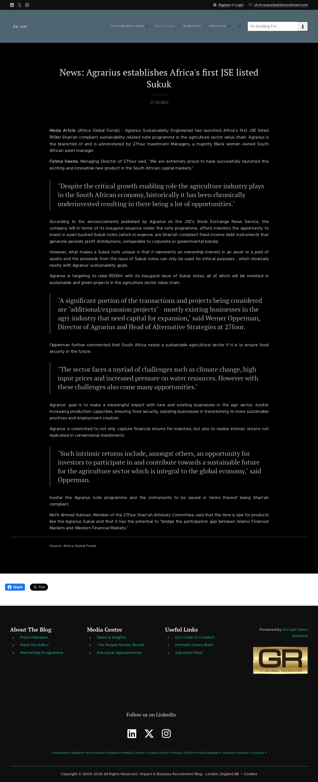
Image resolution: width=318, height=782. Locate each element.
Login (239, 5)
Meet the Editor (34, 644)
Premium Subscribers (194, 644)
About (243, 753)
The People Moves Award (120, 644)
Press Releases (34, 637)
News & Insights (111, 637)
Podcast (229, 753)
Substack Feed (188, 652)
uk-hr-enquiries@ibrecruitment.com (281, 5)
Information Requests (104, 753)
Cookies (250, 774)
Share (15, 587)
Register (224, 5)
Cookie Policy (158, 753)
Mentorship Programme (41, 652)
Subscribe (61, 753)
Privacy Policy (182, 753)
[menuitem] (194, 26)
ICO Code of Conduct (195, 637)
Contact (257, 753)
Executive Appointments (119, 652)
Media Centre (104, 629)
